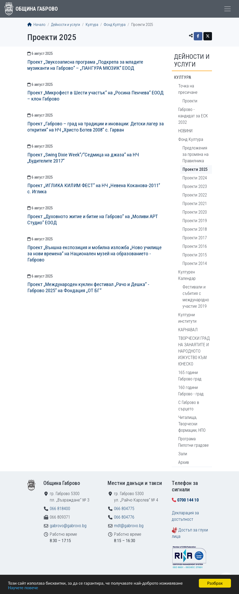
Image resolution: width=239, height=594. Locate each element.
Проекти (190, 100)
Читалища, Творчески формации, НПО (192, 424)
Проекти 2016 (195, 246)
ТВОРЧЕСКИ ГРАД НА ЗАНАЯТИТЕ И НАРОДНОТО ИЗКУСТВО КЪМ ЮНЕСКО (194, 351)
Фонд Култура (115, 24)
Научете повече (23, 588)
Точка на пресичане (188, 89)
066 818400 (60, 508)
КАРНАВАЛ (188, 329)
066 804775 (124, 508)
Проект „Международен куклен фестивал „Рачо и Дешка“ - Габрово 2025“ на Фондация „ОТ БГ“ (88, 287)
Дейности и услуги (65, 24)
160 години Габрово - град (191, 390)
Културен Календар (187, 275)
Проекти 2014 (195, 263)
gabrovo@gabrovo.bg (68, 525)
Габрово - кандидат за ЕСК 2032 (193, 116)
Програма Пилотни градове (193, 442)
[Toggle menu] (227, 9)
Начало (36, 24)
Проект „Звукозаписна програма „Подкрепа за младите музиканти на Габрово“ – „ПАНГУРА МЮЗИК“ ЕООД (85, 65)
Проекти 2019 (195, 220)
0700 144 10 (188, 500)
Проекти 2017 (195, 237)
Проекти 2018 (195, 229)
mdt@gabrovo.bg (128, 525)
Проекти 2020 (195, 212)
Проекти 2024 (195, 177)
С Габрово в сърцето (188, 405)
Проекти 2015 (195, 254)
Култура (92, 24)
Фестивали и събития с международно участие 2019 (196, 296)
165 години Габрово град (190, 375)
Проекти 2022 (195, 195)
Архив (183, 462)
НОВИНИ (185, 130)
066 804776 (124, 517)
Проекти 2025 (195, 169)
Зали (182, 453)
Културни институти (187, 318)
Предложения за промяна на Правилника (195, 154)
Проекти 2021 (195, 203)
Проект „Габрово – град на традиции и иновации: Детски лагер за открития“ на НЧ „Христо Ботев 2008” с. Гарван (95, 127)
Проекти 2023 (195, 186)
